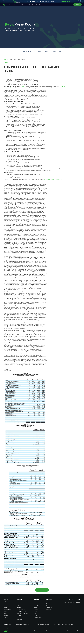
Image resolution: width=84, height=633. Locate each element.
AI (22, 4)
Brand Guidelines (37, 617)
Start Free (6, 617)
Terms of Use (27, 629)
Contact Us (36, 615)
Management (36, 603)
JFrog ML (5, 613)
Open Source (19, 615)
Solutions (16, 4)
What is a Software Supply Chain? (45, 624)
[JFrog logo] (4, 4)
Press (35, 613)
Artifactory (6, 601)
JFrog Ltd (23, 86)
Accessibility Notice (67, 629)
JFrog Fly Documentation (21, 611)
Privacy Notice (35, 629)
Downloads (48, 603)
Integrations (19, 607)
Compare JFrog (19, 619)
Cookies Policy (42, 629)
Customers (36, 609)
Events (18, 605)
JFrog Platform (6, 615)
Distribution (6, 607)
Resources (34, 4)
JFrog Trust (19, 617)
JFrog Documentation (21, 609)
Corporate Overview (56, 51)
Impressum (50, 629)
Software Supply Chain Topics (22, 613)
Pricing (40, 4)
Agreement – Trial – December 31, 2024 (23, 624)
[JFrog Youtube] (79, 600)
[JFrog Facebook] (70, 600)
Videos (46, 51)
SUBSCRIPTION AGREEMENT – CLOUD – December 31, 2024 (67, 624)
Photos (40, 51)
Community (48, 601)
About (35, 601)
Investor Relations (37, 605)
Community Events (50, 605)
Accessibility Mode (76, 629)
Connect (5, 611)
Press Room (6, 59)
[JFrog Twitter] (76, 600)
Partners (35, 607)
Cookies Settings (57, 629)
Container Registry (7, 609)
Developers (27, 4)
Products (10, 4)
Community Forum (49, 607)
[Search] (65, 4)
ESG (34, 51)
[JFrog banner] (42, 1)
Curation (5, 605)
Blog (17, 601)
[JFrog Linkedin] (73, 600)
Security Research (20, 603)
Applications (48, 609)
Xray (4, 603)
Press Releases (27, 51)
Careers (35, 611)
